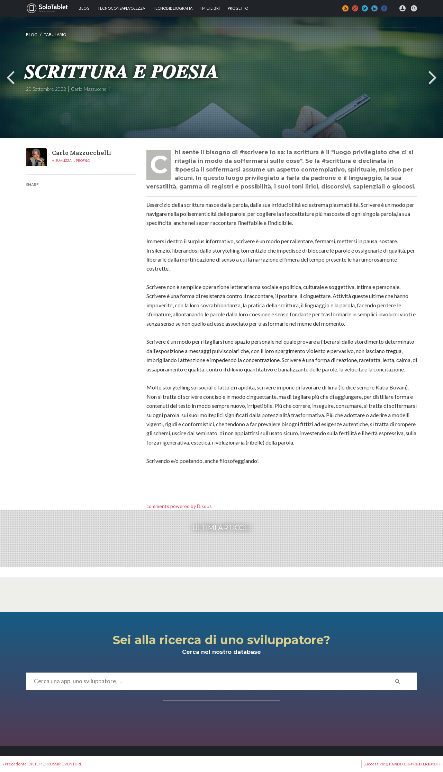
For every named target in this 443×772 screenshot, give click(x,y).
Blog (84, 8)
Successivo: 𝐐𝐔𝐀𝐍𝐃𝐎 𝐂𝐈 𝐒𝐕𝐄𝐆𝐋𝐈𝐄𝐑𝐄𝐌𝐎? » (402, 764)
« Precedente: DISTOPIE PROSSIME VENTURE (42, 764)
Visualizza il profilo (71, 160)
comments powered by (179, 506)
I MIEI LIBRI (210, 8)
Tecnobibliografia (172, 8)
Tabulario (55, 34)
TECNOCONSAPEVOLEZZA (121, 8)
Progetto (238, 8)
